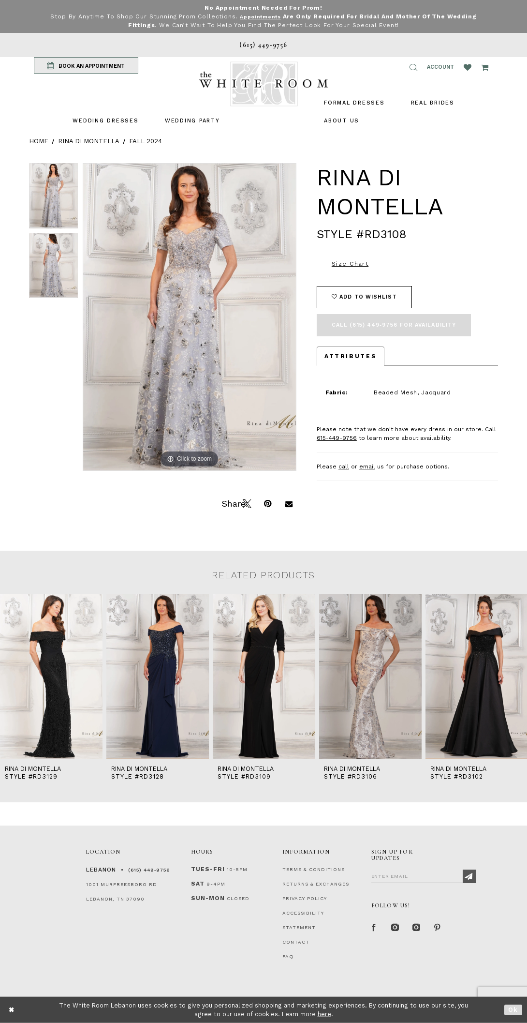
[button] (413, 67)
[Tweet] (246, 503)
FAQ (288, 956)
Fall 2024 (145, 141)
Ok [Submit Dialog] (513, 1009)
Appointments (260, 16)
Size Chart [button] (350, 263)
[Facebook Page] (374, 928)
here (324, 1014)
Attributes (350, 356)
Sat (198, 883)
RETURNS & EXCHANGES (315, 884)
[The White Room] (263, 84)
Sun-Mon (208, 898)
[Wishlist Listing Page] (467, 67)
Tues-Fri (208, 869)
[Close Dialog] (12, 1010)
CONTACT (295, 942)
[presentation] (51, 676)
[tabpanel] (53, 198)
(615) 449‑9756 (149, 870)
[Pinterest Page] (438, 928)
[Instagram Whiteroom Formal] (395, 928)
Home (38, 141)
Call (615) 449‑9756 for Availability (394, 325)
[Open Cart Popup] (484, 67)
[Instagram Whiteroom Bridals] (417, 928)
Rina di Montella (88, 141)
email (367, 466)
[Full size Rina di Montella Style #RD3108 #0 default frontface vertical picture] (189, 317)
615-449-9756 (337, 438)
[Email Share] (288, 503)
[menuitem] (105, 121)
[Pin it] (267, 503)
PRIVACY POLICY (304, 898)
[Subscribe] (469, 876)
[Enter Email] (423, 876)
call (343, 466)
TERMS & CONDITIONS (313, 869)
